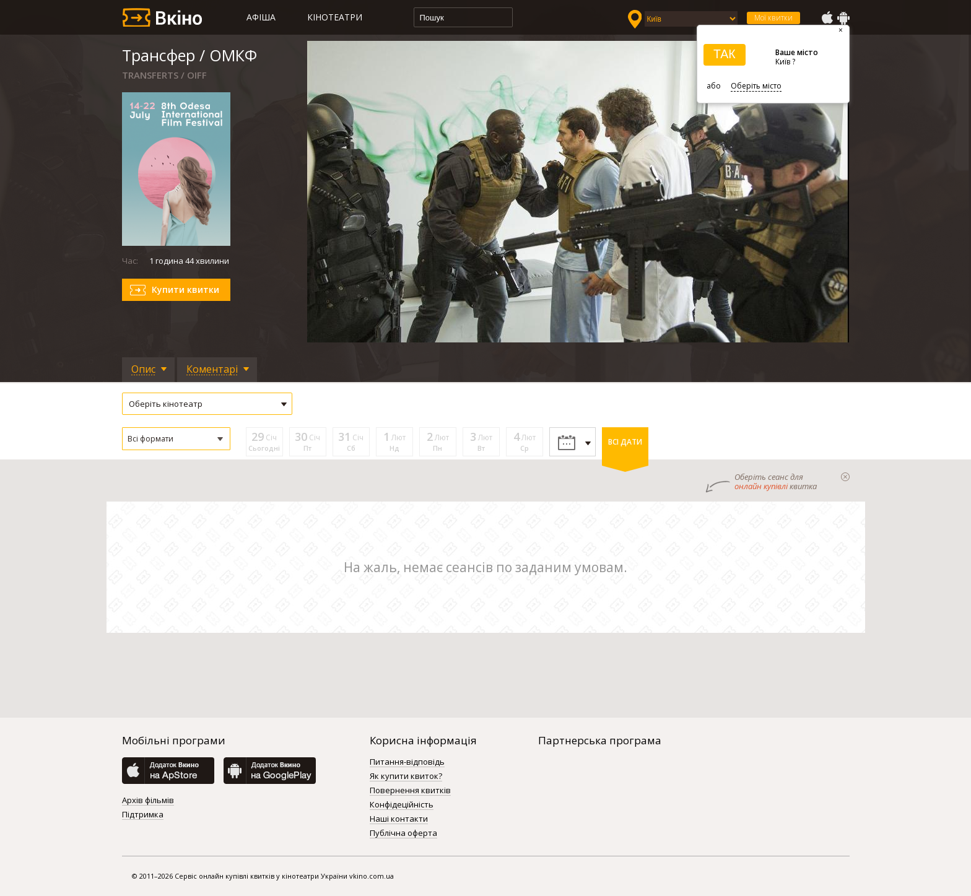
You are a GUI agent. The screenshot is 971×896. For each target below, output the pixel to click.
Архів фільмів (148, 801)
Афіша (261, 17)
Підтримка (142, 815)
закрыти (845, 476)
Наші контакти (399, 819)
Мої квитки (773, 17)
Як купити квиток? (406, 776)
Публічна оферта (403, 833)
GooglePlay (843, 18)
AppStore (827, 18)
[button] (176, 438)
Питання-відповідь (407, 762)
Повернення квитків (410, 791)
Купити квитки (185, 289)
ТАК (724, 54)
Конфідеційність (401, 805)
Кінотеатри (334, 17)
